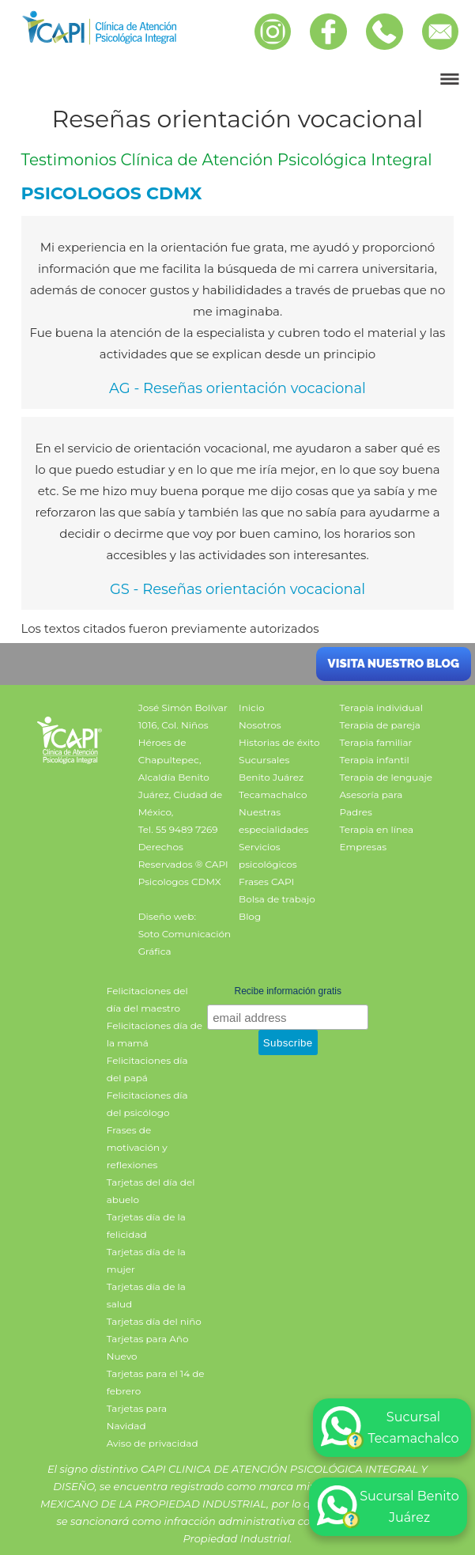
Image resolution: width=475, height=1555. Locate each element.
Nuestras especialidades (273, 820)
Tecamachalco (273, 794)
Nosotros (260, 725)
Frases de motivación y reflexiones (137, 1147)
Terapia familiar (376, 742)
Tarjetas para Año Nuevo (148, 1347)
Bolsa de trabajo (277, 899)
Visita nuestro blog (394, 663)
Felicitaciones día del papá (147, 1069)
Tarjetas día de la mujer (146, 1260)
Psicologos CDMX (179, 881)
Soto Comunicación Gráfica (184, 942)
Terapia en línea (377, 829)
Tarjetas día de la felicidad (146, 1225)
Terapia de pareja (380, 725)
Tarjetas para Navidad (137, 1417)
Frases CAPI (266, 881)
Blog (250, 916)
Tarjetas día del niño (154, 1321)
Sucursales (264, 760)
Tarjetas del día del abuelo (151, 1190)
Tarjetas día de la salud (146, 1295)
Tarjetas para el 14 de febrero (156, 1382)
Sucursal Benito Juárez (388, 1506)
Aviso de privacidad (152, 1443)
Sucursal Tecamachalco (390, 1427)
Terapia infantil (374, 760)
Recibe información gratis (288, 991)
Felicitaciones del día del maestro (147, 999)
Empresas (363, 847)
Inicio (251, 707)
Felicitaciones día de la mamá (154, 1034)
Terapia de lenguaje (386, 777)
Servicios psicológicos (268, 855)
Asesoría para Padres (371, 803)
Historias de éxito (279, 742)
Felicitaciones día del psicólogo (147, 1103)
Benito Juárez (271, 777)
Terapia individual (381, 707)
